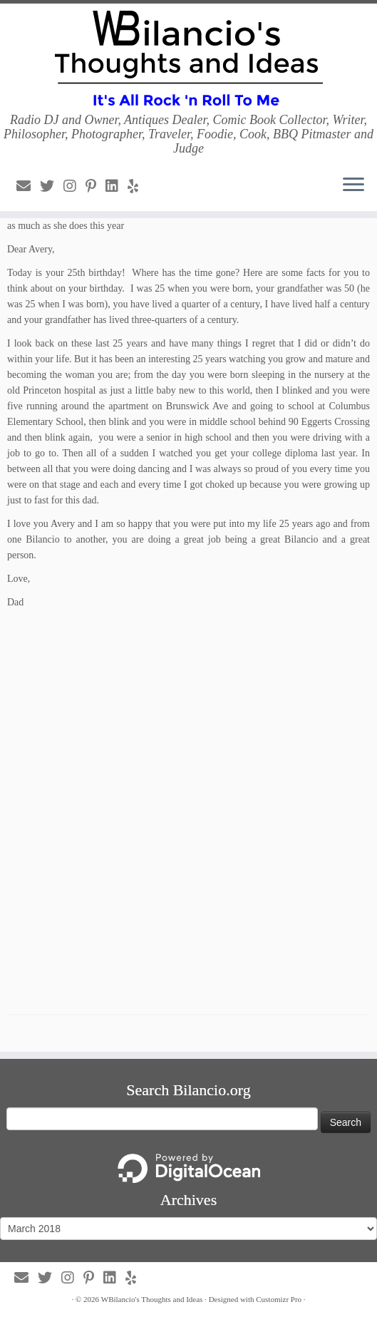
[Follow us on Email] (28, 186)
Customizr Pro (278, 1299)
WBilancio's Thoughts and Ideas (152, 1299)
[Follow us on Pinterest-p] (95, 186)
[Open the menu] (353, 185)
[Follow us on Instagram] (74, 186)
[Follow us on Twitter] (51, 186)
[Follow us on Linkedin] (116, 186)
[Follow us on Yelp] (138, 186)
